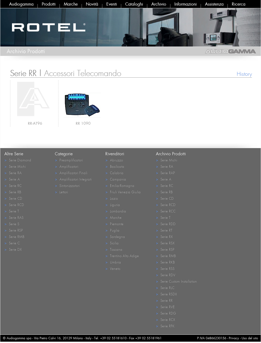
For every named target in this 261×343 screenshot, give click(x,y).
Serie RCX (165, 319)
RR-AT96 (35, 123)
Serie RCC (165, 211)
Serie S (11, 223)
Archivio (158, 4)
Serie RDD (165, 223)
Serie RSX (165, 242)
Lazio (111, 198)
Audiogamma (21, 4)
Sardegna (115, 236)
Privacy (234, 338)
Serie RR (164, 300)
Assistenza (214, 4)
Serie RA (13, 172)
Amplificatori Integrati (73, 179)
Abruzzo (114, 159)
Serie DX (13, 249)
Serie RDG (166, 313)
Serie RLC (165, 287)
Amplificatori (66, 166)
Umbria (113, 262)
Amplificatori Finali (71, 172)
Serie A (12, 179)
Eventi (111, 4)
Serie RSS (165, 268)
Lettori (61, 191)
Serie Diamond (17, 159)
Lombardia (115, 211)
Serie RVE (165, 306)
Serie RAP (165, 172)
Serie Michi (15, 166)
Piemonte (114, 223)
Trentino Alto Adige (122, 255)
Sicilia (112, 242)
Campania (115, 179)
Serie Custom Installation (176, 281)
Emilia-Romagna (119, 185)
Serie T (11, 211)
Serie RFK (165, 325)
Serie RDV (165, 274)
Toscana (113, 249)
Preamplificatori (69, 159)
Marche (71, 4)
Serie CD (13, 198)
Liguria (112, 204)
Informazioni (185, 4)
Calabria (114, 172)
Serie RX (164, 236)
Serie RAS (13, 217)
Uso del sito (250, 338)
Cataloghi (134, 4)
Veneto (112, 268)
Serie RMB (14, 236)
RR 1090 (83, 123)
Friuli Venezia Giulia (123, 191)
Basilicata (114, 166)
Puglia (112, 230)
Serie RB (12, 191)
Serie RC (13, 185)
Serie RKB (165, 262)
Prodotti (49, 4)
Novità (92, 4)
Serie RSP (13, 230)
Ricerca (238, 4)
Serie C (12, 242)
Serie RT (164, 230)
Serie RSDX (166, 293)
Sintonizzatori (67, 185)
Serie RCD (14, 204)
